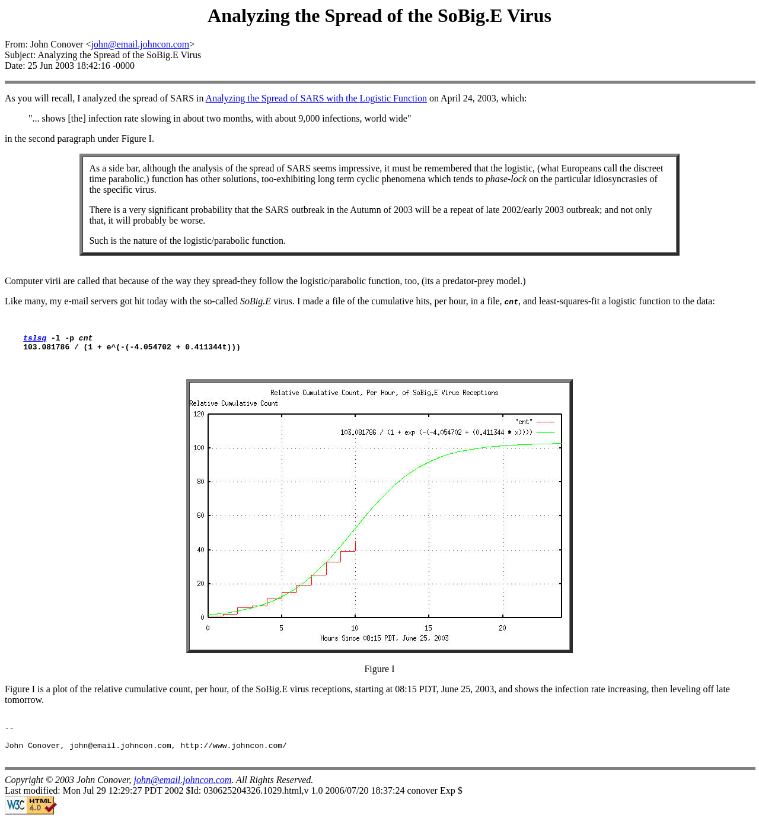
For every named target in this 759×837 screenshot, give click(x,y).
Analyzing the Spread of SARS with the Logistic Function (316, 98)
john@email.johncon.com (140, 44)
